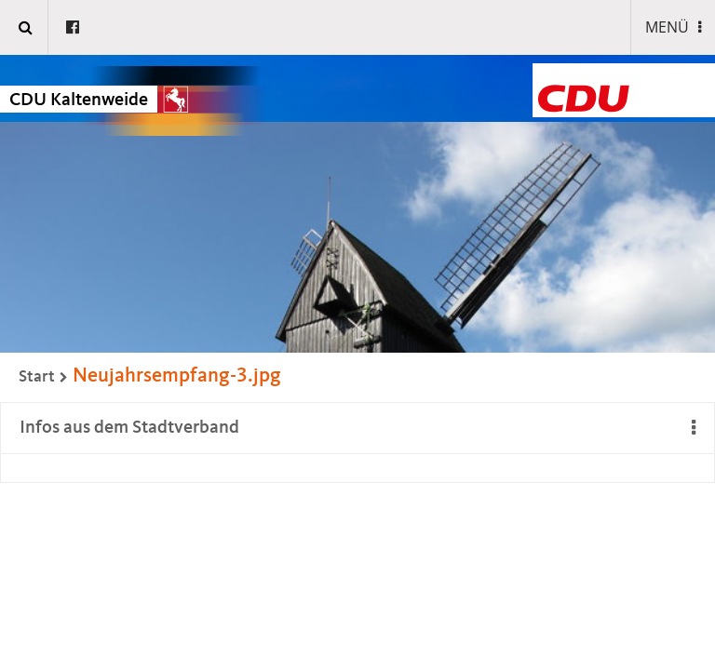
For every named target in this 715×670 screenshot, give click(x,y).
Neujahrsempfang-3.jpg (177, 376)
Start (37, 376)
